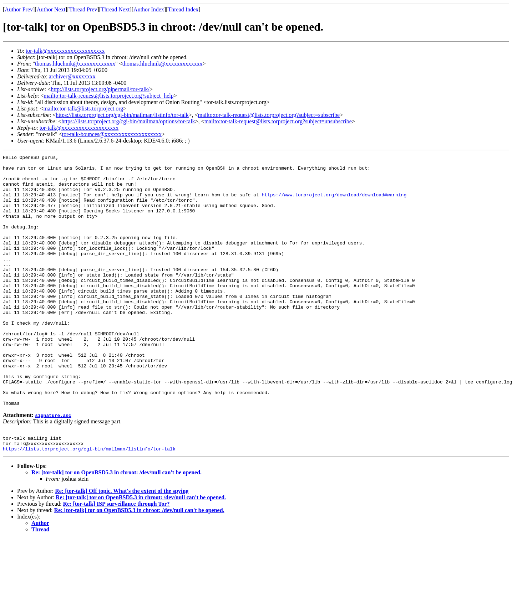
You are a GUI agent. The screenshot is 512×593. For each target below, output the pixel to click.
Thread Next (115, 9)
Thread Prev (83, 9)
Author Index (148, 9)
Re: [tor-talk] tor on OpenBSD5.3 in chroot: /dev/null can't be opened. (116, 527)
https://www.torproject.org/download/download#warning (334, 203)
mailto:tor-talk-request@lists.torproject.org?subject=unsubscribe (278, 121)
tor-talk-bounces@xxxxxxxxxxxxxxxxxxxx (112, 134)
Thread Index (183, 9)
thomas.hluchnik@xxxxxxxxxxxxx (75, 64)
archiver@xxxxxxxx (72, 76)
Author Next (51, 9)
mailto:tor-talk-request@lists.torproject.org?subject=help (108, 96)
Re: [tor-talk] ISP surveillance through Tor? (116, 558)
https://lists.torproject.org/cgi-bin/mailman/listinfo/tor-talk (122, 115)
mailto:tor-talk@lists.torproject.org (83, 108)
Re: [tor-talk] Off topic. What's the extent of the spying (121, 545)
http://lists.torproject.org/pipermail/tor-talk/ (100, 89)
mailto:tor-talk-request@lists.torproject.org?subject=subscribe (269, 115)
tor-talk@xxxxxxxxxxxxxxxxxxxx (65, 51)
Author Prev (19, 9)
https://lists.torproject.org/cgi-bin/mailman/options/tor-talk (128, 121)
